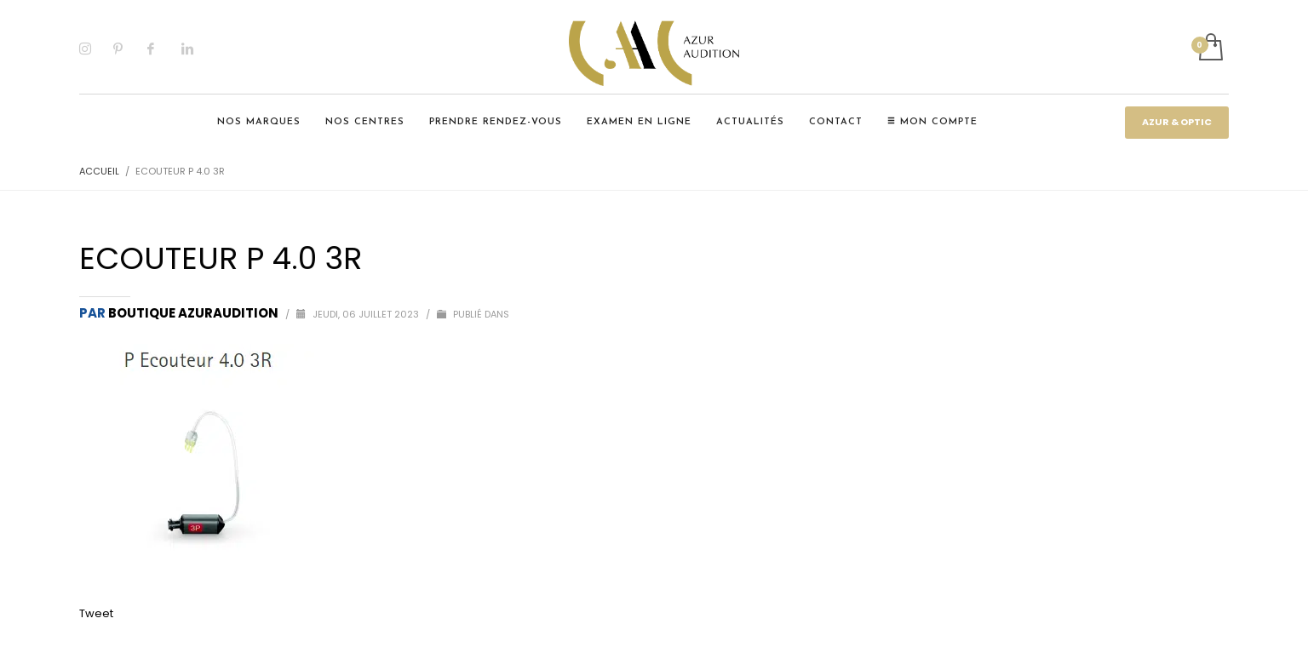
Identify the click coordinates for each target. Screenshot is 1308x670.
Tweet (96, 613)
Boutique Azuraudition (194, 313)
